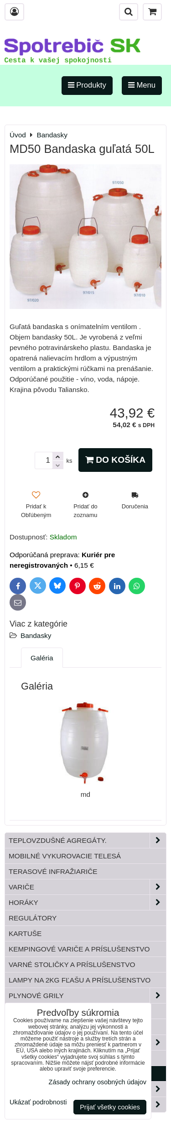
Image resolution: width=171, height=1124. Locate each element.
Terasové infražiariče (53, 871)
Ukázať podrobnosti (38, 1102)
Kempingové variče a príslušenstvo (79, 949)
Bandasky (36, 635)
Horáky (87, 902)
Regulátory (33, 918)
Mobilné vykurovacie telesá (65, 856)
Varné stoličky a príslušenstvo (72, 964)
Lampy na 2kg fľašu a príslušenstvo (79, 980)
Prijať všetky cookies (110, 1107)
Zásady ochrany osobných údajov (97, 1082)
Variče (87, 886)
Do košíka (115, 460)
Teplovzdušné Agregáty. (87, 840)
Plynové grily (87, 995)
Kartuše (25, 933)
